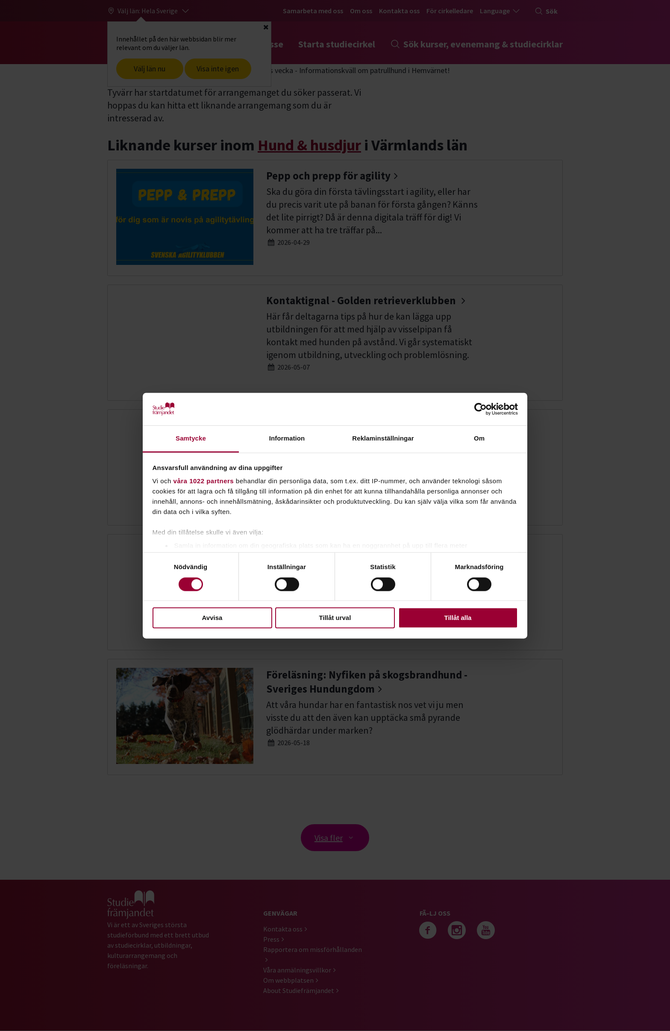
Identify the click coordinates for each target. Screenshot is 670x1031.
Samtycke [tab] (191, 438)
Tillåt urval (335, 618)
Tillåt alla (458, 618)
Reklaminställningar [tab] (383, 438)
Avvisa (212, 618)
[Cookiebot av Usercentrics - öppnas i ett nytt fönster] (480, 408)
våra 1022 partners (203, 481)
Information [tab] (287, 438)
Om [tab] (479, 438)
